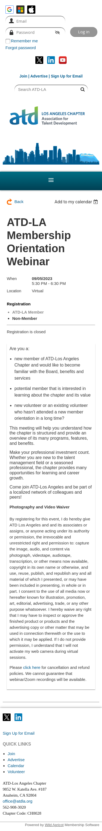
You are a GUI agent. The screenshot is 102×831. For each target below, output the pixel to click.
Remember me (24, 40)
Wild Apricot (54, 825)
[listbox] (76, 201)
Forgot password (20, 47)
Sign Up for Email (19, 733)
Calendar (16, 765)
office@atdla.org (17, 801)
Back (18, 201)
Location (14, 291)
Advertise (39, 76)
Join (23, 76)
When (12, 278)
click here (31, 667)
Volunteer (16, 771)
